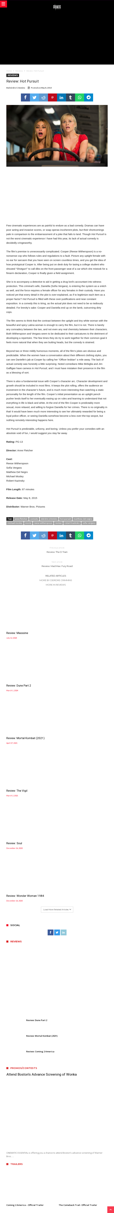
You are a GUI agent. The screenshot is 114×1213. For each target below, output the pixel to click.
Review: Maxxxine (17, 630)
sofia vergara (89, 523)
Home (9, 71)
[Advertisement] (60, 37)
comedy (34, 519)
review (58, 523)
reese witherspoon (43, 523)
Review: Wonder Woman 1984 (77, 729)
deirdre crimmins (49, 519)
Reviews (19, 71)
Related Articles (55, 575)
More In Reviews (56, 584)
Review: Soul (14, 729)
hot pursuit (65, 519)
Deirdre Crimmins (17, 88)
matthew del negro (83, 519)
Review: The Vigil (69, 679)
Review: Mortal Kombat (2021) (25, 679)
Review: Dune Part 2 (71, 630)
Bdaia (95, 1206)
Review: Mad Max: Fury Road (57, 563)
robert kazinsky (72, 523)
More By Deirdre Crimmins (55, 580)
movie (28, 523)
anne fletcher (21, 519)
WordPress (72, 1206)
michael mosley (15, 523)
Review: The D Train (57, 549)
